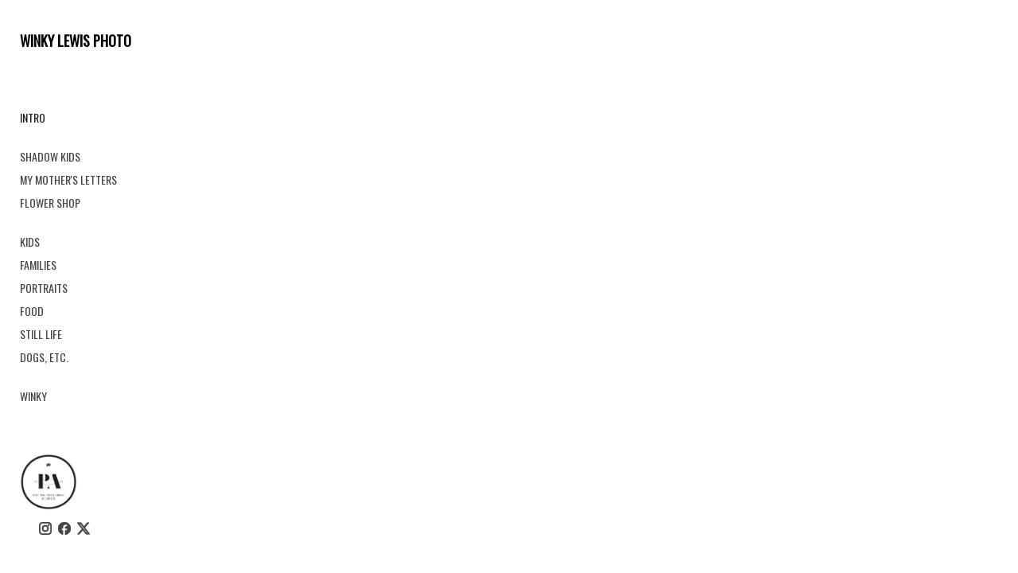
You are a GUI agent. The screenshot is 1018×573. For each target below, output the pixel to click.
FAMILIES (38, 264)
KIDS (30, 241)
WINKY (33, 396)
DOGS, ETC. (44, 357)
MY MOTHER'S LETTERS (68, 179)
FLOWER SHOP (50, 202)
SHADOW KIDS (50, 156)
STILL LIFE (41, 333)
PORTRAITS (44, 287)
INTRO (32, 117)
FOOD (32, 310)
